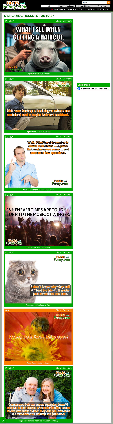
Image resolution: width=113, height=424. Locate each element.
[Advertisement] (93, 48)
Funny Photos (84, 6)
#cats (33, 305)
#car (40, 132)
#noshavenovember (36, 189)
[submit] (108, 2)
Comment (67, 21)
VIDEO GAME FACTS (89, 9)
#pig (41, 74)
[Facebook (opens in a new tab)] (79, 89)
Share (58, 21)
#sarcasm (46, 421)
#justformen (41, 305)
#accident (47, 132)
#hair (46, 189)
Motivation (101, 6)
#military (54, 421)
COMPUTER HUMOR (104, 9)
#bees (34, 363)
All (49, 6)
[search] (94, 2)
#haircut (35, 74)
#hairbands (46, 247)
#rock (39, 247)
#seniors (38, 421)
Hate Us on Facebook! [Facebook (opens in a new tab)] (94, 88)
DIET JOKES (68, 9)
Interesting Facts (67, 6)
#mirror (47, 74)
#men (51, 189)
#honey (47, 363)
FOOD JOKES (58, 9)
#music (33, 247)
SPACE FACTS (77, 9)
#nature (40, 363)
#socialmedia (29, 421)
